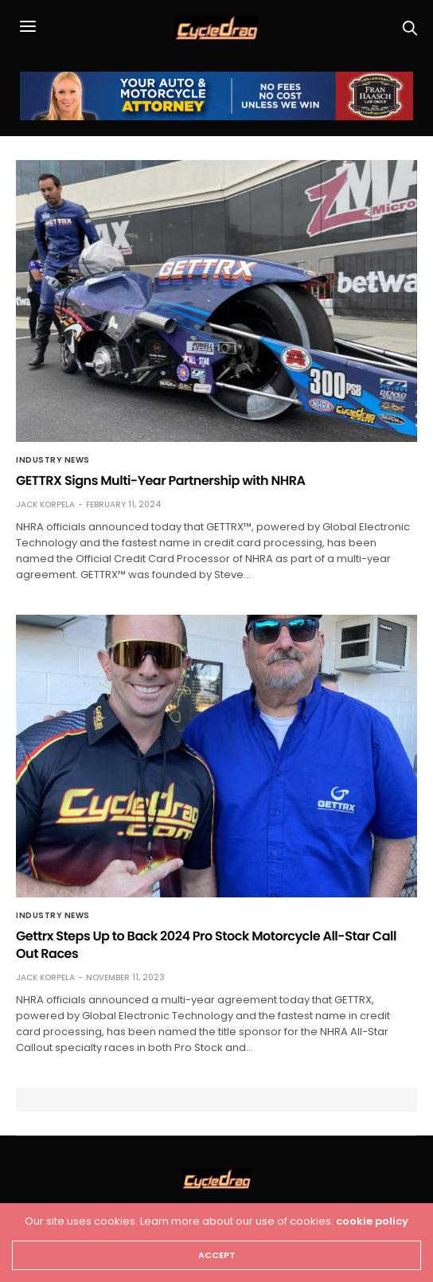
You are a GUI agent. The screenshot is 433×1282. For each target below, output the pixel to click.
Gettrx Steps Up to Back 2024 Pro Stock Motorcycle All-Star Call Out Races (206, 945)
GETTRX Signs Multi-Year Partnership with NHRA (160, 480)
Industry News (53, 460)
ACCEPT (217, 1255)
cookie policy (372, 1221)
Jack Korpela (45, 504)
